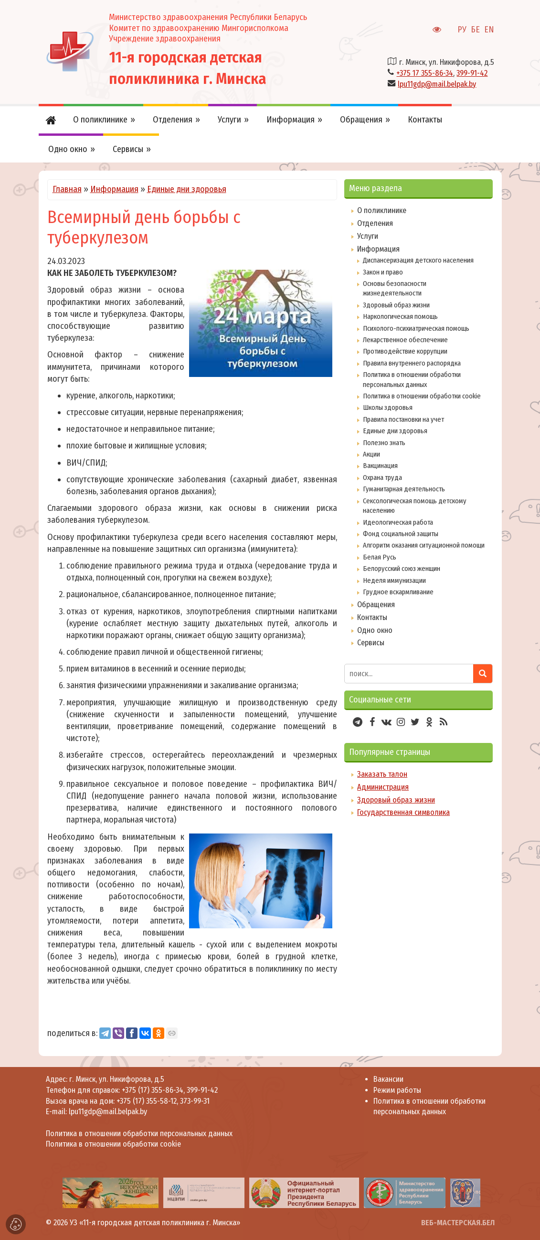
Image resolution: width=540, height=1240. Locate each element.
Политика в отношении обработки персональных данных (139, 1133)
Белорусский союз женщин (401, 568)
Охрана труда (382, 477)
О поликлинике (381, 210)
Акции (371, 454)
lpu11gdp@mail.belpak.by (437, 84)
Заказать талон (382, 774)
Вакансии (388, 1079)
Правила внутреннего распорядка (412, 363)
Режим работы (397, 1090)
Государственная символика (403, 812)
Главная (67, 189)
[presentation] (49, 1193)
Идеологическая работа (398, 522)
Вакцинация (380, 465)
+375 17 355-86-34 (424, 73)
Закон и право (383, 272)
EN (489, 29)
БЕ (475, 29)
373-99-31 (195, 1101)
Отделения (375, 223)
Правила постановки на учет (403, 419)
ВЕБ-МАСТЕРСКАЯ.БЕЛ (458, 1222)
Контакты (372, 617)
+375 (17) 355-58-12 (146, 1101)
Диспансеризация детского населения (418, 260)
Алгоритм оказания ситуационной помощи (424, 545)
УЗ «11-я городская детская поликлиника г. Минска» (155, 1222)
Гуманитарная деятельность (404, 489)
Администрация (383, 787)
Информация (114, 189)
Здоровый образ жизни (396, 305)
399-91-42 (471, 73)
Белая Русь (379, 557)
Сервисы (370, 642)
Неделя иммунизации (394, 580)
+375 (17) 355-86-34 (152, 1090)
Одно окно (374, 630)
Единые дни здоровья (186, 189)
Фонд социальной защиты (400, 533)
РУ (461, 29)
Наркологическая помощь (400, 316)
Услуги (367, 236)
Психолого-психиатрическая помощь (416, 328)
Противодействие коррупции (405, 351)
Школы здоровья (388, 407)
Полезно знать (384, 442)
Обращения (376, 604)
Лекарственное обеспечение (405, 339)
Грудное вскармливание (398, 592)
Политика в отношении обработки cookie (422, 396)
